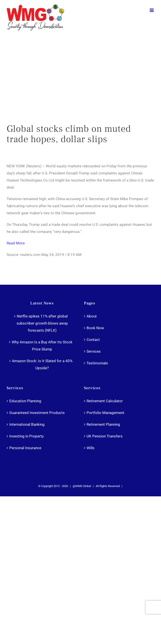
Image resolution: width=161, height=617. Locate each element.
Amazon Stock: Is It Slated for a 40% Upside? (42, 364)
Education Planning (25, 401)
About (92, 316)
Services (94, 351)
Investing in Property (26, 436)
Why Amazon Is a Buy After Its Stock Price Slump (42, 345)
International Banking (27, 424)
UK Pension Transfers (105, 436)
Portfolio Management (105, 412)
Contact (93, 339)
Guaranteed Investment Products (37, 412)
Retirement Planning (103, 424)
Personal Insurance (25, 448)
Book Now (95, 328)
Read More (16, 243)
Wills (91, 448)
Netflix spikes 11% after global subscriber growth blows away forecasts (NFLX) (42, 323)
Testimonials (97, 363)
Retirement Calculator (105, 401)
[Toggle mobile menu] (152, 10)
